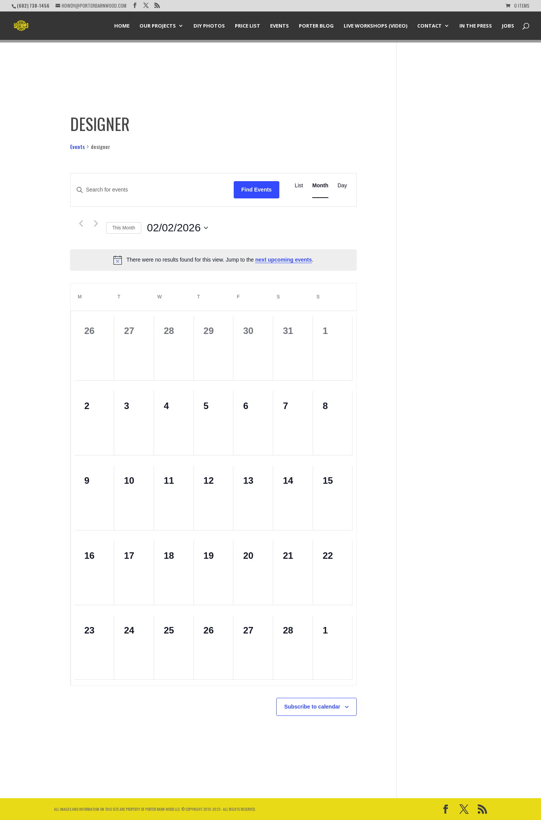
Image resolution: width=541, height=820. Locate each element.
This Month (123, 228)
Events (279, 26)
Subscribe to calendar (312, 707)
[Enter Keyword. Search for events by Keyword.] (152, 190)
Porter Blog (316, 26)
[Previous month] (80, 223)
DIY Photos (209, 26)
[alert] (213, 260)
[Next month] (95, 223)
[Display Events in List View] (299, 185)
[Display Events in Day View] (342, 185)
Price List (247, 26)
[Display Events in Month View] (320, 185)
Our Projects (157, 26)
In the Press (475, 26)
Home (122, 26)
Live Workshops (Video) (375, 26)
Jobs (508, 26)
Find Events (256, 190)
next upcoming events (283, 260)
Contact (429, 26)
